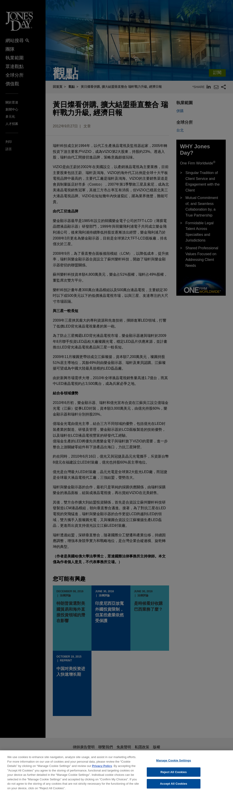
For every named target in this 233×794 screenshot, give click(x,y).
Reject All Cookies (173, 775)
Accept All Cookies (173, 787)
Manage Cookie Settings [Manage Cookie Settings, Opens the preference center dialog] (173, 764)
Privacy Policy (102, 769)
